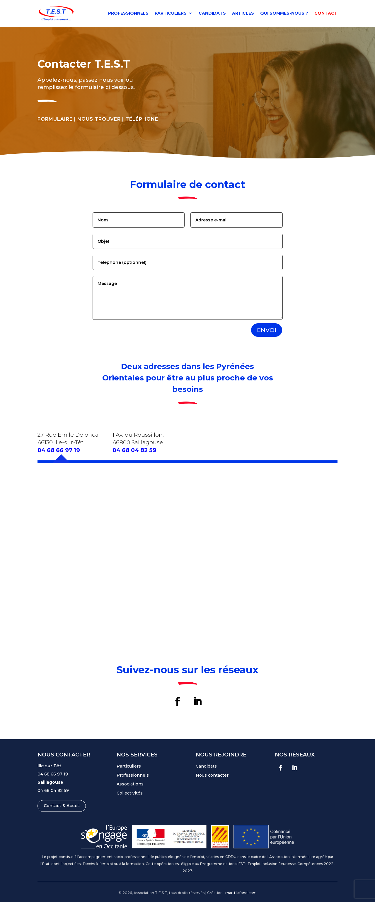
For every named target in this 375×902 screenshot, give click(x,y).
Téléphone (141, 119)
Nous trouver (99, 119)
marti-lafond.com (241, 893)
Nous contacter (212, 775)
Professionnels (128, 14)
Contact (326, 14)
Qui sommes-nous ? (284, 14)
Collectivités (130, 793)
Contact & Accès (62, 805)
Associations (130, 784)
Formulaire (55, 119)
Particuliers (171, 14)
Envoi (266, 330)
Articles (243, 14)
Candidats (212, 14)
